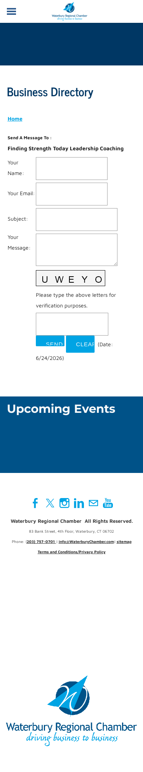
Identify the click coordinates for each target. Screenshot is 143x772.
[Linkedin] (79, 503)
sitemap (124, 541)
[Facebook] (35, 503)
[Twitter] (50, 503)
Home (15, 118)
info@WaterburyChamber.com (86, 541)
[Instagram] (64, 503)
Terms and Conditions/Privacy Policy (72, 551)
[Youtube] (108, 503)
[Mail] (93, 503)
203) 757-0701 (41, 541)
